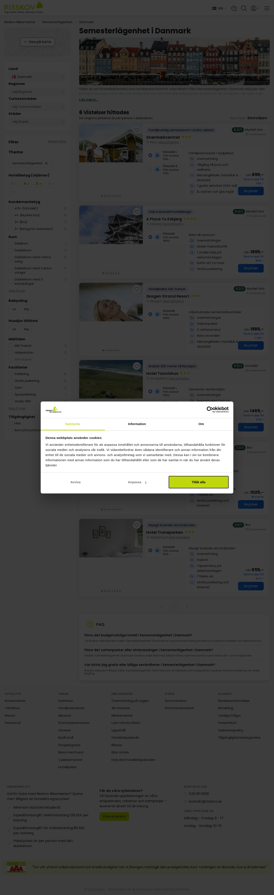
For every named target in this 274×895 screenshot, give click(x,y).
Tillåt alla (199, 482)
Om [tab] (201, 424)
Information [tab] (137, 424)
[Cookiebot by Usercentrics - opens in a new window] (210, 410)
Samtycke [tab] (72, 424)
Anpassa (137, 482)
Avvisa (75, 482)
